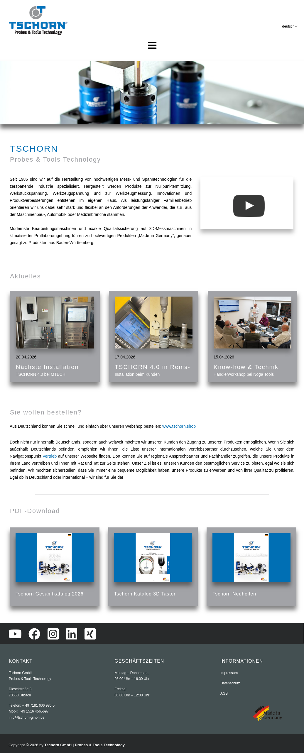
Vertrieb (50, 456)
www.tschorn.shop (179, 426)
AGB (224, 693)
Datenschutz (230, 683)
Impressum (229, 673)
